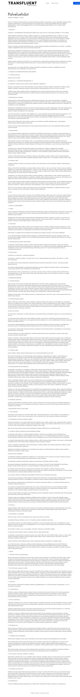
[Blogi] (48, 3)
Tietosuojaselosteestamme (43, 414)
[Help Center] (55, 3)
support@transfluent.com (40, 584)
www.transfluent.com (61, 40)
